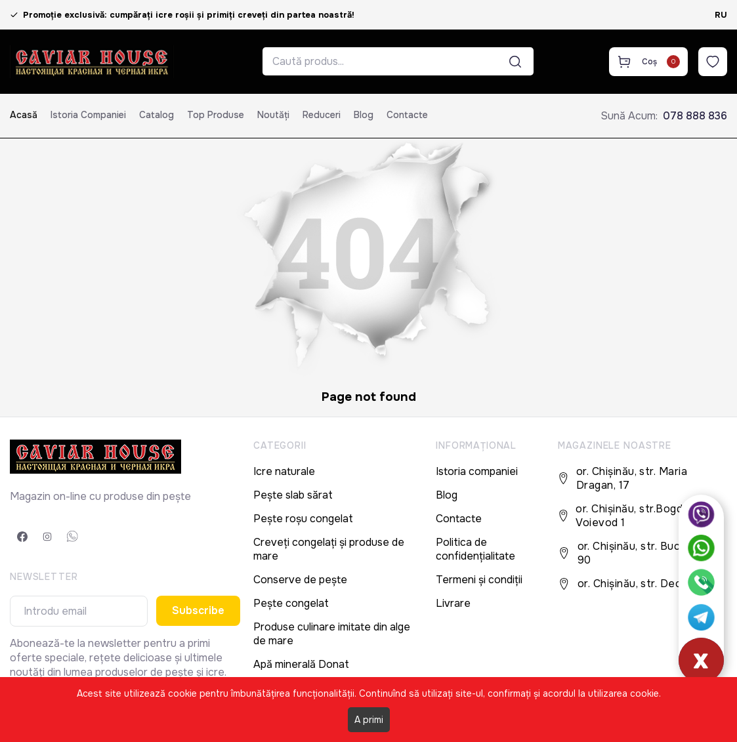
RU (721, 14)
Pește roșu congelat (303, 519)
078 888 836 (695, 116)
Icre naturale (284, 471)
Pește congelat (291, 603)
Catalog (156, 115)
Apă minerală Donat (301, 664)
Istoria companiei (88, 115)
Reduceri (322, 115)
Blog (363, 115)
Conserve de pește (300, 580)
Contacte (407, 115)
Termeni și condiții (479, 580)
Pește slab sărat (293, 495)
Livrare (453, 603)
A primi (368, 720)
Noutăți (273, 115)
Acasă (23, 115)
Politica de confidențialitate (475, 549)
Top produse (215, 115)
